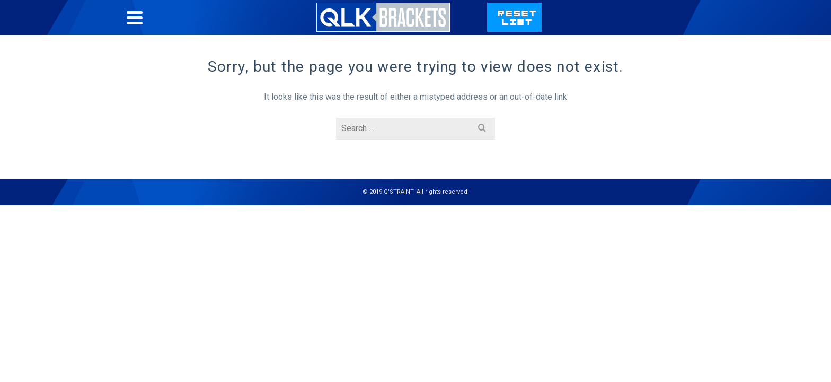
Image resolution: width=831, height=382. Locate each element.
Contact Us (595, 28)
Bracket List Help (510, 28)
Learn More (549, 68)
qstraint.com (674, 28)
